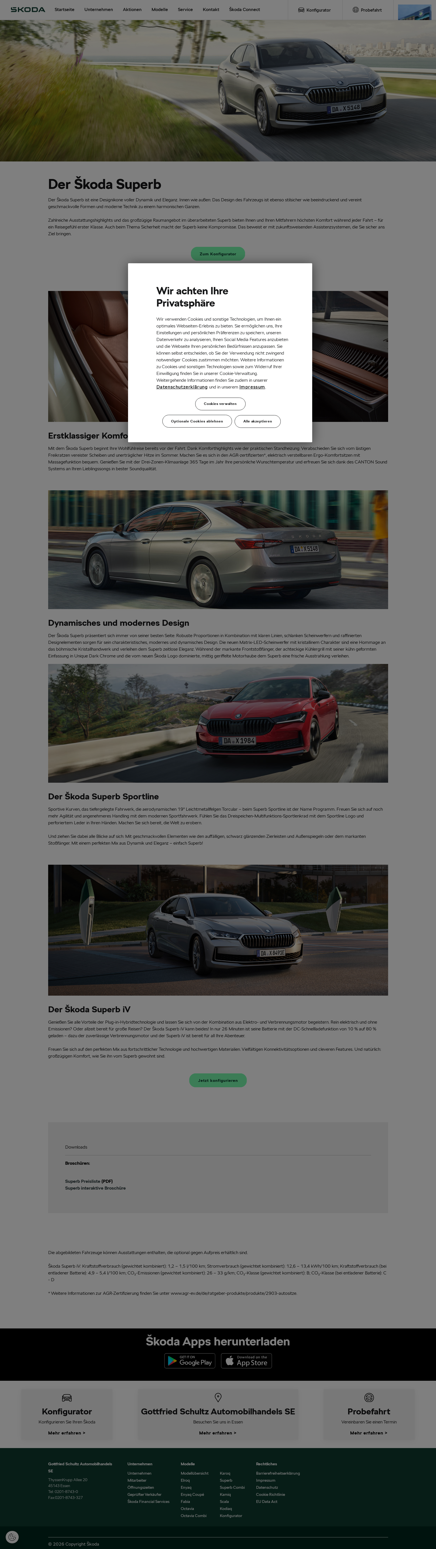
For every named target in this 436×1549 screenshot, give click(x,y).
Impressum (252, 387)
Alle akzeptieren (257, 421)
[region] (220, 352)
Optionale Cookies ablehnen (197, 421)
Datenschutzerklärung (182, 387)
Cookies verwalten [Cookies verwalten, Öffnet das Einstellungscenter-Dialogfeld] (220, 404)
